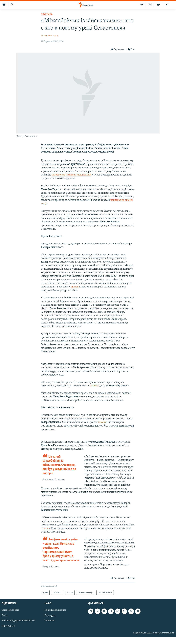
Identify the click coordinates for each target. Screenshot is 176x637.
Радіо (4, 615)
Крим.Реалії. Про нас (55, 610)
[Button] (117, 49)
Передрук (50, 615)
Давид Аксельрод (49, 36)
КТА (150, 5)
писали (102, 422)
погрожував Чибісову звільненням (71, 174)
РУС (142, 5)
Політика (47, 14)
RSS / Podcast (8, 626)
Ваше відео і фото (10, 610)
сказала (94, 385)
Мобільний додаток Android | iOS (18, 621)
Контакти (50, 621)
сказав (74, 286)
